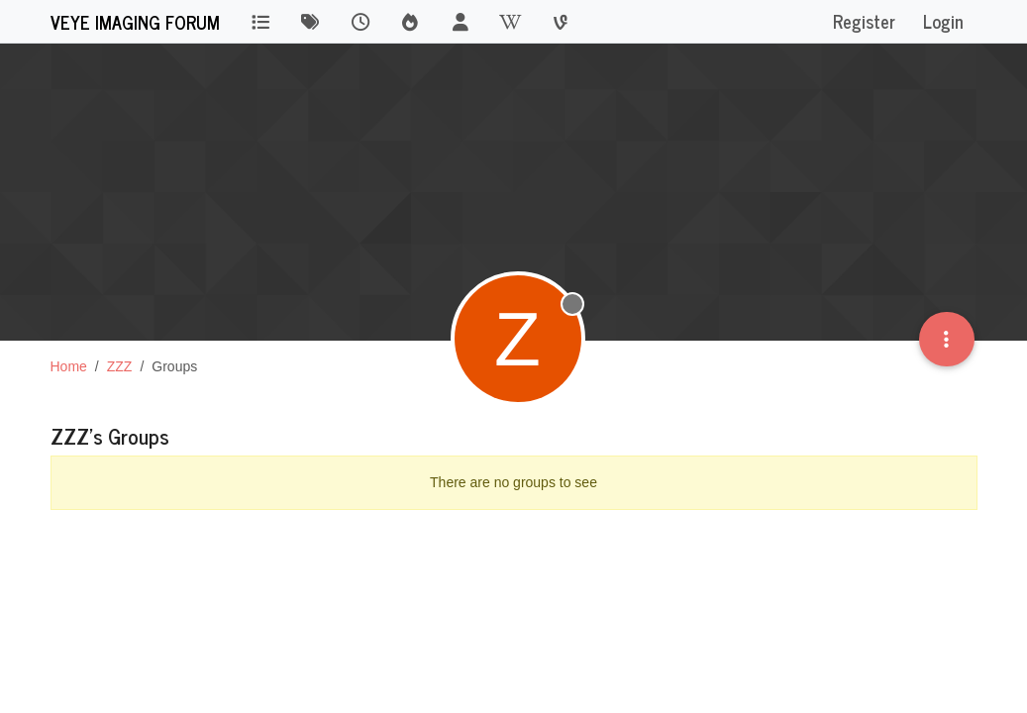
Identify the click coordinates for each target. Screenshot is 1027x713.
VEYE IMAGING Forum (135, 22)
